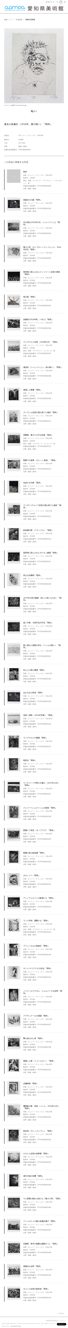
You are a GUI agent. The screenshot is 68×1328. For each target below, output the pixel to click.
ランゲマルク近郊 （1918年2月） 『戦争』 (41, 339)
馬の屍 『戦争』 (29, 294)
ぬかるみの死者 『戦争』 (33, 690)
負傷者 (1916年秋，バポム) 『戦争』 (38, 316)
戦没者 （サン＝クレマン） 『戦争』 (38, 1128)
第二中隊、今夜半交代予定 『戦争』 (38, 620)
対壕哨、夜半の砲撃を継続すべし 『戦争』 (40, 1241)
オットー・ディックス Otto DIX (31, 133)
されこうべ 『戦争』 (31, 872)
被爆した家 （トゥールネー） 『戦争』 (39, 1058)
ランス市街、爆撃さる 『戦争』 (36, 918)
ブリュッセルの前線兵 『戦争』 (36, 943)
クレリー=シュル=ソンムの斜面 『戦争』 (40, 805)
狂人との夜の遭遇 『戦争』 (34, 667)
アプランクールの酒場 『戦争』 (36, 1013)
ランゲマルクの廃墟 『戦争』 (35, 735)
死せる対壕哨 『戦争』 (32, 572)
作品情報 (19, 17)
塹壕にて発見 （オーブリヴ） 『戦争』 (39, 827)
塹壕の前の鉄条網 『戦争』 (34, 850)
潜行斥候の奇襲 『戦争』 (33, 1173)
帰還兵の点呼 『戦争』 (32, 1263)
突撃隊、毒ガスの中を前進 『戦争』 (38, 432)
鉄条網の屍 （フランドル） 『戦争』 (38, 527)
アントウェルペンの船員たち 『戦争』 (39, 895)
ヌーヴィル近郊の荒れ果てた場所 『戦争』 (40, 409)
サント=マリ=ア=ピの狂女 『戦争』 (37, 965)
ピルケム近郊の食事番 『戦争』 (36, 1151)
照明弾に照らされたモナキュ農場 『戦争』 (40, 550)
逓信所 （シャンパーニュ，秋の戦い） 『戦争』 (42, 364)
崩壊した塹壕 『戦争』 (32, 387)
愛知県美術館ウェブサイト (56, 1318)
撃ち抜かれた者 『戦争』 (33, 1035)
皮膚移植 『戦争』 (30, 1081)
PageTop (61, 1310)
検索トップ (8, 17)
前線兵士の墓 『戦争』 (32, 197)
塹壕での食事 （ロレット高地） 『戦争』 (40, 457)
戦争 (25, 169)
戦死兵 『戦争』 (29, 757)
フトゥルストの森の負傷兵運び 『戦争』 (40, 1218)
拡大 (34, 108)
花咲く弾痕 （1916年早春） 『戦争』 (38, 712)
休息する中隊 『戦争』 (32, 480)
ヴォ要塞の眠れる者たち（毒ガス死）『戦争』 (42, 1196)
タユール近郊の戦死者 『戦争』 (36, 1286)
